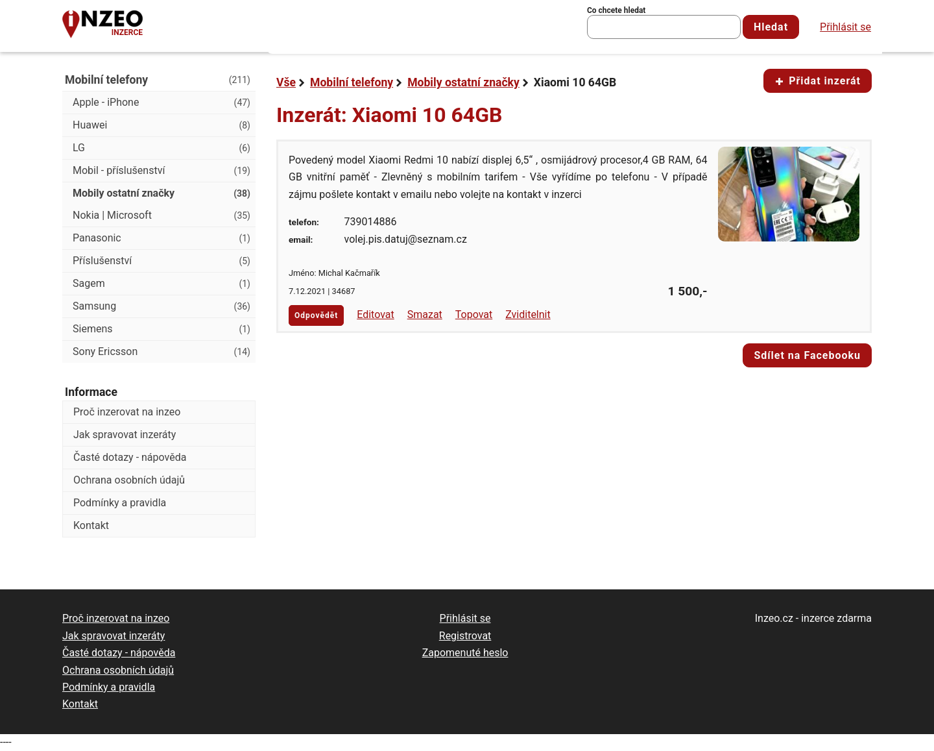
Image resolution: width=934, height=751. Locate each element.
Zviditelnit (528, 314)
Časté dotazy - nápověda (129, 457)
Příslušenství (161, 260)
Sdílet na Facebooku (807, 355)
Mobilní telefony (351, 82)
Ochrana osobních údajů (129, 480)
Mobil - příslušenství (161, 170)
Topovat (473, 314)
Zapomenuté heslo (465, 652)
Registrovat (465, 636)
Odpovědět (316, 315)
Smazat (424, 314)
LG (161, 148)
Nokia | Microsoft (161, 215)
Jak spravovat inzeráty (124, 434)
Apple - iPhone (161, 102)
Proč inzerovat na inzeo (126, 412)
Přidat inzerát (817, 81)
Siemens (161, 329)
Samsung (161, 306)
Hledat (771, 27)
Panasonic (161, 238)
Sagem (161, 283)
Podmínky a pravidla (119, 503)
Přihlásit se (845, 27)
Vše (286, 82)
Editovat (375, 314)
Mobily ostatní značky (463, 82)
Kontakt (91, 525)
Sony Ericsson (161, 351)
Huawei (161, 125)
